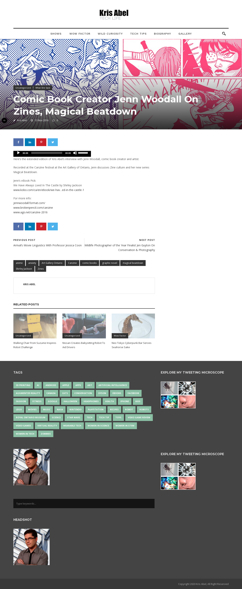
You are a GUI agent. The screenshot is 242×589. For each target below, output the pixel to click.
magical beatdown (133, 263)
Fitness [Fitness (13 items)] (36, 401)
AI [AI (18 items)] (38, 385)
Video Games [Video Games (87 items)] (23, 425)
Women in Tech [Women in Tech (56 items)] (25, 433)
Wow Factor (79, 33)
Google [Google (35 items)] (52, 401)
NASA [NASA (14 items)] (60, 409)
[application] (52, 154)
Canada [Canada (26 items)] (51, 393)
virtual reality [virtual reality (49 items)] (47, 425)
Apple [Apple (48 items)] (65, 385)
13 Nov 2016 (41, 120)
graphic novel (109, 263)
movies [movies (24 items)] (32, 409)
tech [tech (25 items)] (89, 417)
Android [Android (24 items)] (51, 385)
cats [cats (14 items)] (65, 393)
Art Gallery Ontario (52, 263)
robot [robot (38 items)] (129, 409)
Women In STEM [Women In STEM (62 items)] (125, 425)
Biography (162, 33)
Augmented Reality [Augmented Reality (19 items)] (28, 393)
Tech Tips (138, 33)
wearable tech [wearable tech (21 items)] (72, 425)
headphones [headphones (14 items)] (91, 401)
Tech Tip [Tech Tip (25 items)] (104, 417)
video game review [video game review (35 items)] (139, 417)
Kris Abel (22, 120)
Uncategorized (23, 87)
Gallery (185, 33)
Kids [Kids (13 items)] (137, 401)
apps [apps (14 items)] (78, 385)
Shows (55, 33)
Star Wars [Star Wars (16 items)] (73, 417)
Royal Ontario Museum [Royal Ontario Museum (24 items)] (30, 417)
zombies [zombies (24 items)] (46, 433)
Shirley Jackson (24, 268)
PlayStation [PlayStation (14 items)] (96, 409)
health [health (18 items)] (109, 401)
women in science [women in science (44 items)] (98, 425)
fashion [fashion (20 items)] (21, 401)
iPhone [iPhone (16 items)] (124, 401)
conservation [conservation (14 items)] (83, 393)
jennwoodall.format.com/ (29, 203)
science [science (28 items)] (56, 417)
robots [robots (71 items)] (144, 409)
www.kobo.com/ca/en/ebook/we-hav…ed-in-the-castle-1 (48, 190)
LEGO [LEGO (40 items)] (19, 409)
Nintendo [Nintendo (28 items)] (75, 409)
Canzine (72, 263)
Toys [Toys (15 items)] (118, 417)
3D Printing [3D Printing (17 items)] (23, 385)
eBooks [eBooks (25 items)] (116, 393)
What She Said (42, 87)
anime (19, 263)
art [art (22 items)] (89, 385)
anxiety (32, 263)
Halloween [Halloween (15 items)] (70, 401)
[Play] (18, 153)
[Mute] (75, 153)
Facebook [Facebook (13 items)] (133, 393)
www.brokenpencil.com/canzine (33, 207)
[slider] (46, 153)
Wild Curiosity (110, 33)
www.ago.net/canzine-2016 (30, 212)
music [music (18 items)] (46, 409)
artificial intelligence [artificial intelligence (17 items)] (113, 385)
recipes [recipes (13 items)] (114, 409)
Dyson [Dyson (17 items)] (102, 393)
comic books (89, 263)
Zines (41, 268)
